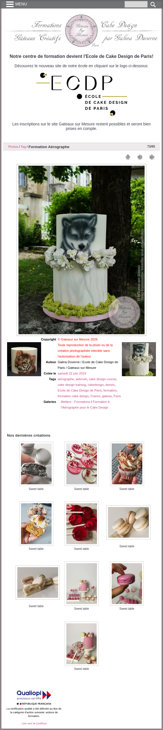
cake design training (72, 384)
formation (110, 390)
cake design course (102, 379)
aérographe (66, 379)
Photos (13, 146)
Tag (23, 146)
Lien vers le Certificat (34, 723)
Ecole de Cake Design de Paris (79, 390)
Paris (117, 396)
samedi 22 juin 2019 (72, 373)
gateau (107, 396)
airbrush (81, 379)
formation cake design (73, 396)
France (95, 396)
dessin (110, 384)
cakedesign (96, 384)
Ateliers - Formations (75, 401)
